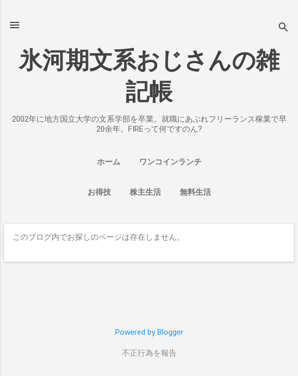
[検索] (283, 28)
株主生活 (145, 192)
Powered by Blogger (149, 332)
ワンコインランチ (170, 162)
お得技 (99, 192)
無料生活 (195, 192)
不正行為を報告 (149, 353)
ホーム (108, 162)
